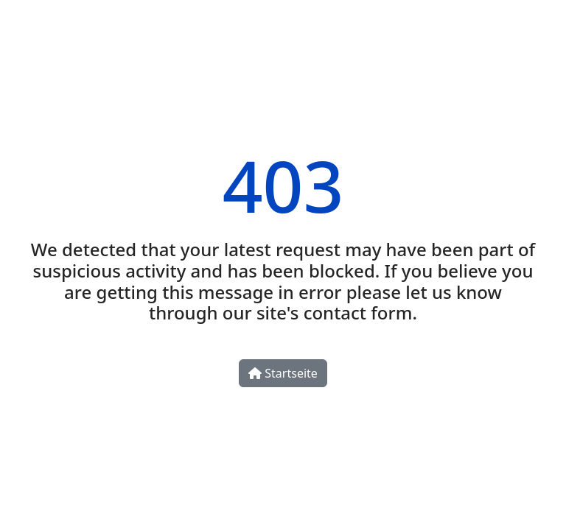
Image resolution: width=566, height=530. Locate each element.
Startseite (283, 373)
